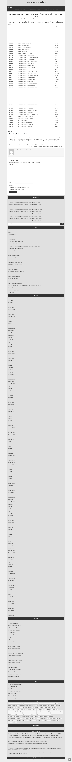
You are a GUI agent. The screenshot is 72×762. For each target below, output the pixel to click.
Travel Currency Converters (47, 140)
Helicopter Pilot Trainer (13, 695)
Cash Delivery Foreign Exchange (15, 241)
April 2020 (10, 344)
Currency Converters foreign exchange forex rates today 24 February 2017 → (46, 146)
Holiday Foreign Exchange (14, 648)
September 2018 (11, 383)
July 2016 (10, 443)
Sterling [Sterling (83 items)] (36, 716)
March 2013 (10, 487)
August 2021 (10, 318)
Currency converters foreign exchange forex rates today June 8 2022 (23, 199)
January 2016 (11, 457)
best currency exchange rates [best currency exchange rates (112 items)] (31, 703)
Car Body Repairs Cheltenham (14, 684)
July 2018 (10, 388)
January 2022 (11, 307)
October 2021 (11, 314)
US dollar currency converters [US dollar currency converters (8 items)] (29, 720)
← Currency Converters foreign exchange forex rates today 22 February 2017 (25, 144)
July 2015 (10, 471)
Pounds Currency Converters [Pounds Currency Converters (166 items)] (44, 714)
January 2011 (11, 548)
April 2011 (10, 541)
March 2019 (10, 369)
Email (10, 182)
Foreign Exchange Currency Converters (17, 637)
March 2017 (10, 425)
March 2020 (10, 346)
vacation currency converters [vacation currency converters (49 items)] (43, 720)
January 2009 (11, 603)
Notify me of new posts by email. (17, 189)
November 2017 (11, 406)
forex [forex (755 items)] (38, 711)
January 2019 (11, 374)
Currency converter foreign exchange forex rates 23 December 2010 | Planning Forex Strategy (29, 752)
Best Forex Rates (12, 234)
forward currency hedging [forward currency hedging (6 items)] (56, 711)
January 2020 (11, 351)
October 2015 (11, 464)
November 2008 (11, 608)
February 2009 (11, 601)
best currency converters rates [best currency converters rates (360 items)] (15, 703)
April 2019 (10, 367)
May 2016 (10, 448)
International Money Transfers (35, 10)
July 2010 (10, 562)
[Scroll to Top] (69, 759)
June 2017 (10, 418)
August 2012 (10, 504)
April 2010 (10, 569)
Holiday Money (11, 651)
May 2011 (10, 538)
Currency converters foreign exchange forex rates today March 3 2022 (24, 206)
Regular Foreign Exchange (14, 276)
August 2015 (10, 469)
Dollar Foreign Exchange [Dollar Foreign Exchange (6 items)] (37, 707)
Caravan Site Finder (12, 686)
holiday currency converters (26, 139)
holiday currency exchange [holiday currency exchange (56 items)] (44, 713)
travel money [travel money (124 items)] (11, 720)
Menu (11, 7)
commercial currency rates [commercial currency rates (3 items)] (45, 703)
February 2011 (11, 545)
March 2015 (10, 481)
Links (9, 267)
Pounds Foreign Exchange (14, 657)
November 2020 (11, 328)
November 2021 (11, 312)
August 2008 (11, 615)
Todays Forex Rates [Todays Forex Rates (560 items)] (43, 718)
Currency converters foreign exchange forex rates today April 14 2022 (24, 202)
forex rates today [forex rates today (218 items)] (45, 711)
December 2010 (11, 550)
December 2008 (11, 606)
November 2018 (11, 379)
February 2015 (11, 483)
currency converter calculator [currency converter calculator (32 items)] (26, 705)
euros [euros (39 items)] (22, 709)
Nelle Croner (11, 741)
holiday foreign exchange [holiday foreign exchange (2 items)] (57, 713)
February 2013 (11, 490)
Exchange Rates (11, 632)
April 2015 (10, 478)
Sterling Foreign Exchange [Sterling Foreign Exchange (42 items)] (14, 718)
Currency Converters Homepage (20, 10)
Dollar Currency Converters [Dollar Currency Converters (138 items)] (24, 707)
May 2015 (10, 476)
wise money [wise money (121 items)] (11, 722)
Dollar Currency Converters (34, 137)
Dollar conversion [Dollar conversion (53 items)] (12, 707)
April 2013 (10, 485)
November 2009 (11, 580)
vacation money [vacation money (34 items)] (55, 720)
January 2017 (11, 430)
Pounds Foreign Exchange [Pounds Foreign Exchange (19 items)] (14, 716)
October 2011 (11, 527)
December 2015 (11, 460)
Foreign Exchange (12, 634)
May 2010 (10, 566)
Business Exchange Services (14, 236)
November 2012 (11, 497)
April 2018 (10, 395)
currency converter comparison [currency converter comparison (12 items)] (41, 705)
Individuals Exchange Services (15, 262)
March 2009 (10, 599)
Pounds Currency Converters (55, 139)
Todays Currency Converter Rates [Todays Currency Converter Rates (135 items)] (29, 718)
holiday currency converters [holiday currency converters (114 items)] (29, 713)
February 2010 (11, 573)
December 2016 (11, 432)
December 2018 (11, 376)
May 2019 (10, 365)
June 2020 (10, 339)
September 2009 (12, 585)
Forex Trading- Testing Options (15, 257)
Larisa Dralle (11, 743)
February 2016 (11, 455)
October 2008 (11, 610)
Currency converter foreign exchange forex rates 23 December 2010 (31, 741)
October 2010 (11, 555)
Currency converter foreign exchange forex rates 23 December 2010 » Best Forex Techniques (29, 748)
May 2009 (10, 594)
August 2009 (11, 587)
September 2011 (11, 529)
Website (11, 185)
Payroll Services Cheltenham (14, 691)
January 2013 (11, 492)
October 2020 (11, 330)
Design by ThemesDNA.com (36, 759)
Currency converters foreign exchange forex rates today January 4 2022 (24, 216)
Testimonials (11, 280)
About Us (45, 10)
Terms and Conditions (13, 278)
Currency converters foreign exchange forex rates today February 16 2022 (25, 209)
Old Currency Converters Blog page (16, 271)
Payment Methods (12, 274)
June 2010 (10, 564)
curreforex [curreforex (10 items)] (55, 703)
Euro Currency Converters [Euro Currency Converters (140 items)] (51, 707)
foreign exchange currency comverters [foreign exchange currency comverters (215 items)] (27, 711)
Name (10, 180)
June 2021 (10, 323)
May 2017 (10, 420)
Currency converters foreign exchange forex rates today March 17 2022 (24, 204)
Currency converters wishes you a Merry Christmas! (25, 745)
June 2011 (10, 536)
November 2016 (11, 434)
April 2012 (10, 513)
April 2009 (10, 596)
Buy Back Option (11, 239)
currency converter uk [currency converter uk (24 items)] (55, 705)
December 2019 (11, 353)
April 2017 (10, 423)
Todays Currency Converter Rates (32, 140)
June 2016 (10, 446)
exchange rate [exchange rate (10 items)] (28, 709)
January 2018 (11, 402)
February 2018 (11, 400)
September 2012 (11, 501)
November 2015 (11, 462)
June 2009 (10, 592)
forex (9, 639)
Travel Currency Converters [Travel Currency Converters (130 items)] (55, 718)
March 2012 (10, 515)
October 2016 (11, 437)
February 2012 (11, 518)
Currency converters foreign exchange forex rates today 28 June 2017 (24, 246)
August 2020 (11, 335)
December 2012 (11, 494)
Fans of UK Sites (11, 253)
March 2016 (10, 453)
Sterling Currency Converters (17, 140)
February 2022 (11, 305)
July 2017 (10, 416)
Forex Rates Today (12, 641)
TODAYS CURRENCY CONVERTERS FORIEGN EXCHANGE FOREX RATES (24, 285)
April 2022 (10, 300)
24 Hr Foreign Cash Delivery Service (16, 229)
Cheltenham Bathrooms (13, 688)
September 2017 (11, 411)
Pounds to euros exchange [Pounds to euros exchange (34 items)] (27, 716)
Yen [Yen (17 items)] (16, 722)
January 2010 (11, 575)
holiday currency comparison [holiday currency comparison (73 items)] (15, 713)
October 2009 (11, 582)
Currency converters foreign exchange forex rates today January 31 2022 (24, 211)
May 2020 (10, 342)
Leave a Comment (51, 18)
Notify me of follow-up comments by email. (19, 187)
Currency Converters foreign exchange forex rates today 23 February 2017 (36, 15)
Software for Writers (13, 693)
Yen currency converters (13, 676)
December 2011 (11, 522)
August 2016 (10, 441)
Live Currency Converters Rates (40, 139)
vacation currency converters (14, 674)
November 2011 (11, 525)
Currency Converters (36, 1)
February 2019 (11, 372)
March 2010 (10, 571)
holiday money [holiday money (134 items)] (11, 714)
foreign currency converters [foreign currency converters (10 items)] (50, 709)
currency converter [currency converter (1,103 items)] (12, 705)
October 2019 (11, 358)
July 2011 (10, 534)
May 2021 (10, 325)
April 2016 (10, 450)
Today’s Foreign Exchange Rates (15, 283)
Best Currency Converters (21, 137)
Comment (11, 164)
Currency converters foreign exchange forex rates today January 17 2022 (24, 213)
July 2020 (10, 337)
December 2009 (11, 578)
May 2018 (10, 393)
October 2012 (11, 499)
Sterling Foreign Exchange (14, 662)
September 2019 (11, 360)
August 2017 (10, 413)
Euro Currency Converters (47, 137)
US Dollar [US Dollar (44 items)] (18, 720)
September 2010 (11, 557)
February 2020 (11, 349)
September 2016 (11, 439)
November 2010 (11, 552)
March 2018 (10, 397)
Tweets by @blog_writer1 (13, 728)
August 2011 (10, 531)
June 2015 (10, 474)
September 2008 (12, 612)
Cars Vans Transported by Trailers (16, 698)
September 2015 (11, 467)
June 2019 (10, 362)
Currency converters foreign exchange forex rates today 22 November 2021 (25, 220)
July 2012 (10, 506)
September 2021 (11, 316)
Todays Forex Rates (12, 667)
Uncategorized (57, 140)
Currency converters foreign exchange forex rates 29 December (40, 738)
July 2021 (10, 321)
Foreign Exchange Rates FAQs (14, 255)
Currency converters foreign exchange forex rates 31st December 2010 (41, 735)
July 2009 (10, 589)
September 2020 (12, 332)
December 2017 (11, 404)
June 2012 (10, 508)
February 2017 (11, 427)
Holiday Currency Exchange (14, 646)
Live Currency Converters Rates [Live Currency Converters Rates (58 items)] (23, 714)
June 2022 (10, 298)
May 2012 (10, 511)
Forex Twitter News (12, 260)
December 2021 (11, 309)
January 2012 (11, 520)
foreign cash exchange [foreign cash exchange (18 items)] (38, 709)
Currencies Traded (12, 243)
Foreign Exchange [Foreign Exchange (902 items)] (12, 711)
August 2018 (10, 386)
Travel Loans (11, 292)
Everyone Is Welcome (13, 250)
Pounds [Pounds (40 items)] (34, 714)
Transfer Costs (11, 287)
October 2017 (11, 409)
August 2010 (11, 559)
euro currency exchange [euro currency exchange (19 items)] (13, 709)
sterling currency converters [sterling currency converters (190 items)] (46, 716)
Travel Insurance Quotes (13, 290)
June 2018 (10, 390)
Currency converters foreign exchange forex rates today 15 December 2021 (25, 218)
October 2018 (11, 381)
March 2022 (10, 302)
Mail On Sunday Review (54, 10)
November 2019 (11, 356)
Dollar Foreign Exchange (13, 627)
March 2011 (10, 543)
